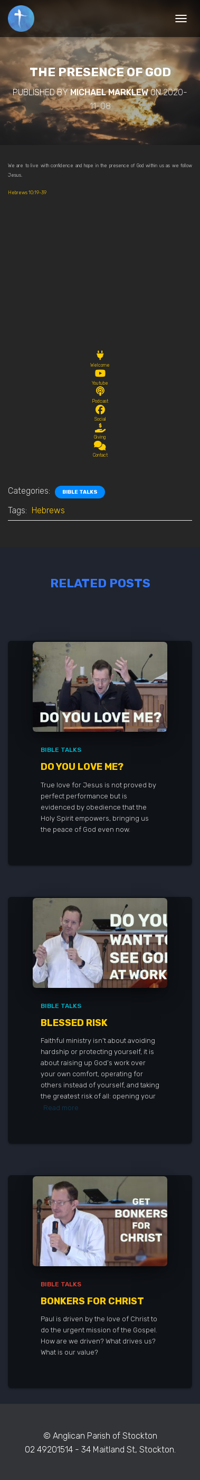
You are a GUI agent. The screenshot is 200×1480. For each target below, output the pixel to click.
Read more (61, 1108)
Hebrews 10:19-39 (27, 192)
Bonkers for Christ (92, 1301)
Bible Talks (80, 492)
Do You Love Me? (82, 767)
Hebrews (48, 510)
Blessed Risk (74, 1023)
